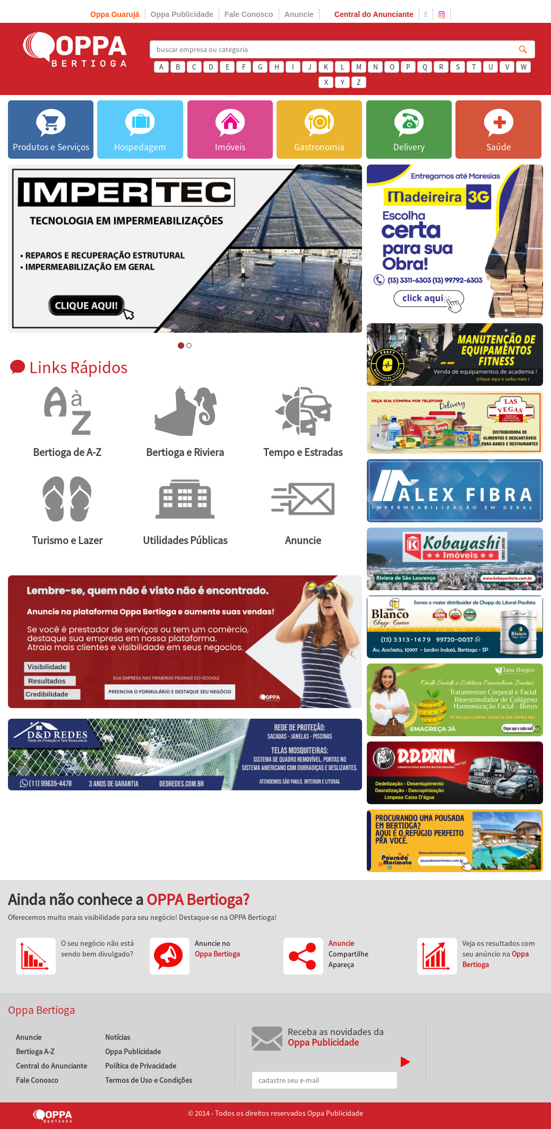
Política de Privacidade (140, 1066)
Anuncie (299, 14)
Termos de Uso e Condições (148, 1080)
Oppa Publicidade (182, 14)
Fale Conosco (249, 14)
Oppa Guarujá (115, 14)
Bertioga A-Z (35, 1051)
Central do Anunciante (374, 14)
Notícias (117, 1037)
